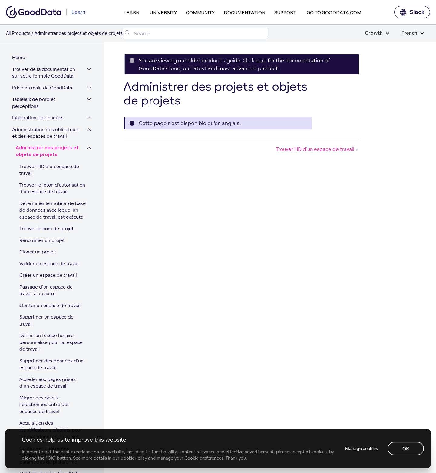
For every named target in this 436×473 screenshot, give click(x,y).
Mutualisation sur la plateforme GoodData (50, 405)
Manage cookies (361, 448)
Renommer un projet (42, 150)
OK (405, 448)
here (261, 60)
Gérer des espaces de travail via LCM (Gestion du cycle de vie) (48, 427)
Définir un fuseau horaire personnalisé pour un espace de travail (51, 252)
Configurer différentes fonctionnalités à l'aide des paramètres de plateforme (48, 365)
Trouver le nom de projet (46, 138)
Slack (412, 12)
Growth (377, 33)
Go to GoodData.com (334, 12)
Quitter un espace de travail (50, 215)
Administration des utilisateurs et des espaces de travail (46, 42)
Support (285, 12)
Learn (131, 12)
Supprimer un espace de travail (46, 230)
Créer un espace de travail (48, 185)
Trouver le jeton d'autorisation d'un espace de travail (52, 98)
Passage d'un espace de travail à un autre (46, 200)
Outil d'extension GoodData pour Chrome (49, 386)
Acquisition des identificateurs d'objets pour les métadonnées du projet (50, 339)
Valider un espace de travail (49, 173)
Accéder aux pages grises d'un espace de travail (47, 292)
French (412, 33)
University (163, 12)
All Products (18, 33)
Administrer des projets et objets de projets (47, 61)
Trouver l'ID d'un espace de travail (49, 79)
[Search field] (195, 33)
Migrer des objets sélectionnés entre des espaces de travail (44, 314)
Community (200, 12)
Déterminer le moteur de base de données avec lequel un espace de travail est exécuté (52, 120)
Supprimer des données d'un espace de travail (51, 274)
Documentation (244, 12)
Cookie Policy (134, 458)
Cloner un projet (37, 161)
